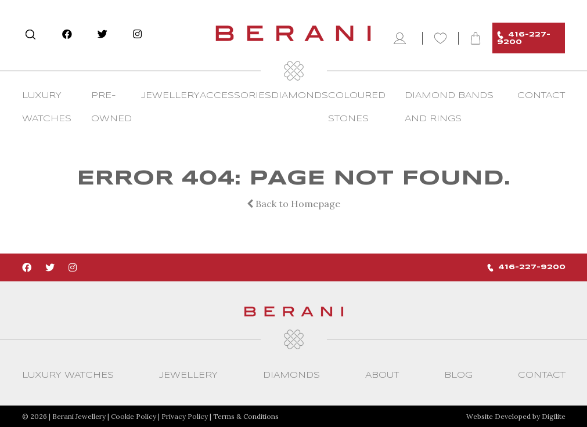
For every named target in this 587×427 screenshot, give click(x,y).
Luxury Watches (68, 375)
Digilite (554, 416)
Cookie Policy (133, 416)
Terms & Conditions (246, 416)
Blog (458, 375)
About (382, 375)
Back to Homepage (293, 203)
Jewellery (170, 96)
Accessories (235, 96)
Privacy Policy (184, 416)
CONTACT (541, 96)
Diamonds (299, 96)
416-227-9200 (523, 38)
